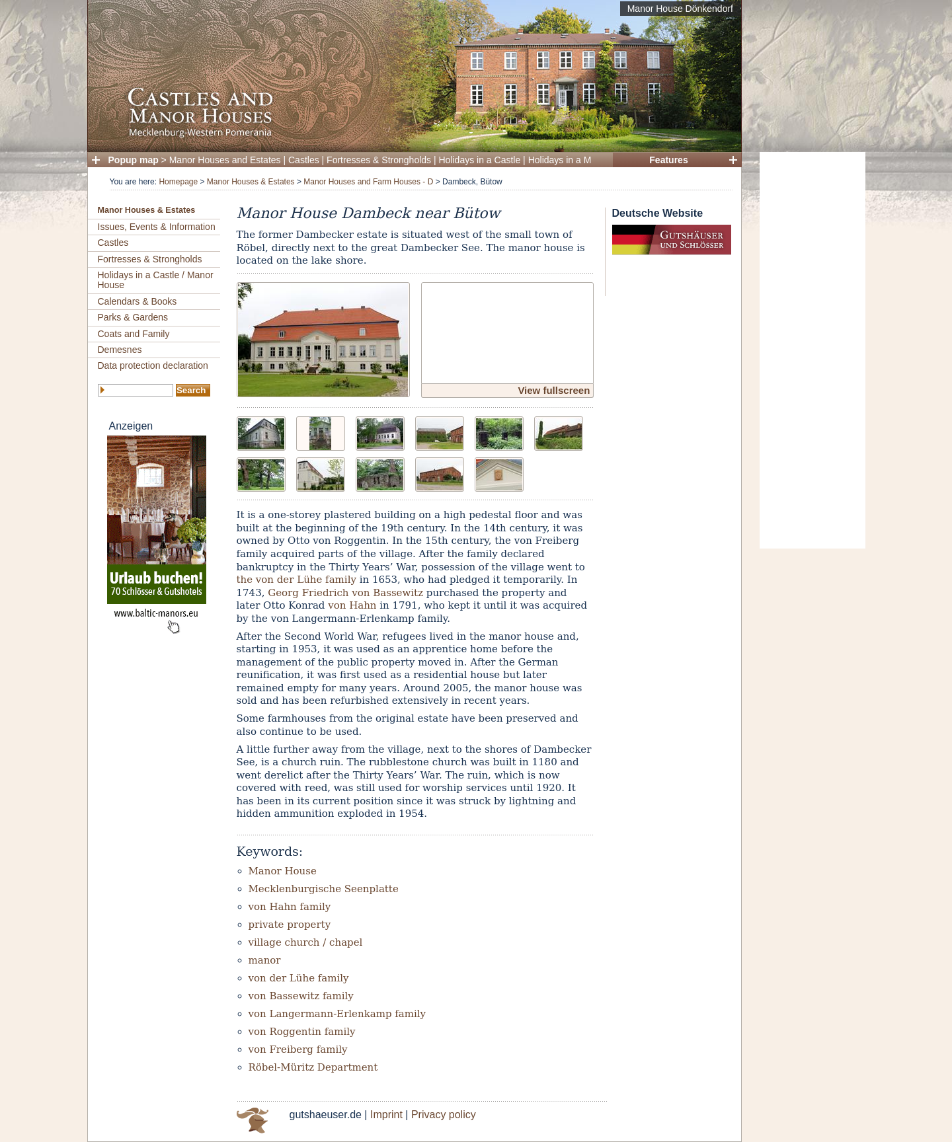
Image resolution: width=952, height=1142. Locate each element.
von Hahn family (290, 907)
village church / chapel (306, 942)
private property (290, 925)
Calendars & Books (137, 301)
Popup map (133, 160)
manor (265, 960)
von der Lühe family (299, 978)
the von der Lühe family (296, 580)
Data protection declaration (153, 365)
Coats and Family (134, 333)
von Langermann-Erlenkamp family (337, 1014)
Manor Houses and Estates (225, 160)
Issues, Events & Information (157, 226)
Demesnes (120, 349)
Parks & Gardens (133, 317)
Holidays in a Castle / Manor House (156, 280)
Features (668, 160)
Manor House (283, 871)
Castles (303, 160)
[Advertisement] (812, 350)
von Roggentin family (302, 1032)
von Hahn (352, 605)
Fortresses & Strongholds (379, 160)
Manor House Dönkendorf (680, 8)
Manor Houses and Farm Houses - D (368, 181)
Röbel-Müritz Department (313, 1067)
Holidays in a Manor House (583, 160)
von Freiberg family (298, 1049)
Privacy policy (443, 1114)
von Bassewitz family (301, 996)
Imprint (386, 1114)
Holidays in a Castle (480, 160)
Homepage (178, 181)
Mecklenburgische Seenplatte (324, 889)
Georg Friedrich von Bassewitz (345, 593)
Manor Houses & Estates (251, 181)
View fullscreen (554, 390)
